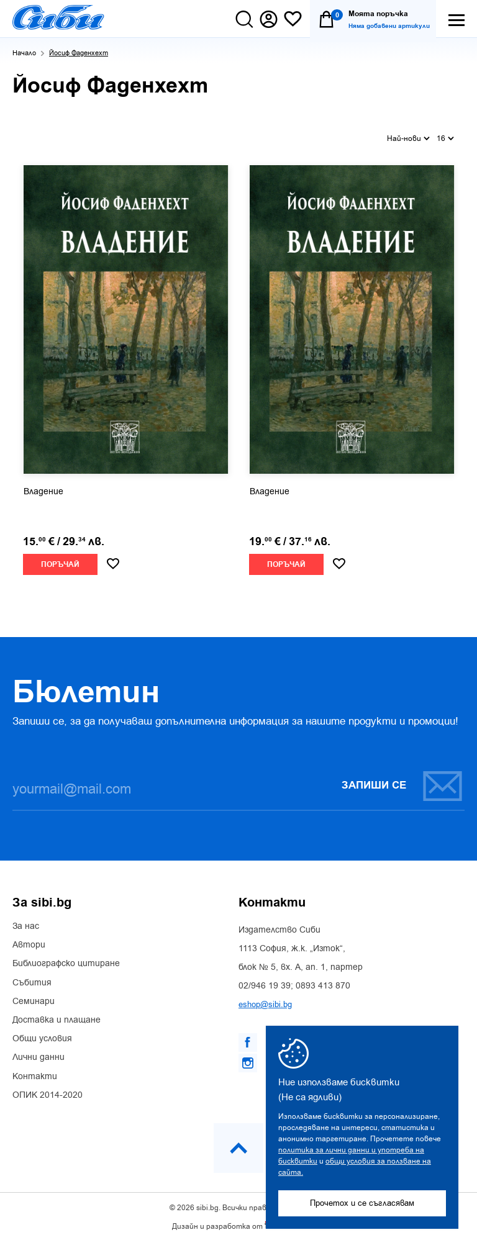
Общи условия (42, 1032)
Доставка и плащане (56, 1014)
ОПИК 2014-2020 (47, 1088)
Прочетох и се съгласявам (362, 1203)
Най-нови (408, 134)
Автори (28, 938)
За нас (25, 920)
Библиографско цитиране (66, 957)
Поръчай (60, 558)
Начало (24, 53)
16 (445, 134)
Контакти (34, 1069)
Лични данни (38, 1051)
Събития (32, 976)
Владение (43, 485)
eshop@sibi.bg (265, 998)
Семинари (33, 994)
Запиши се (402, 779)
